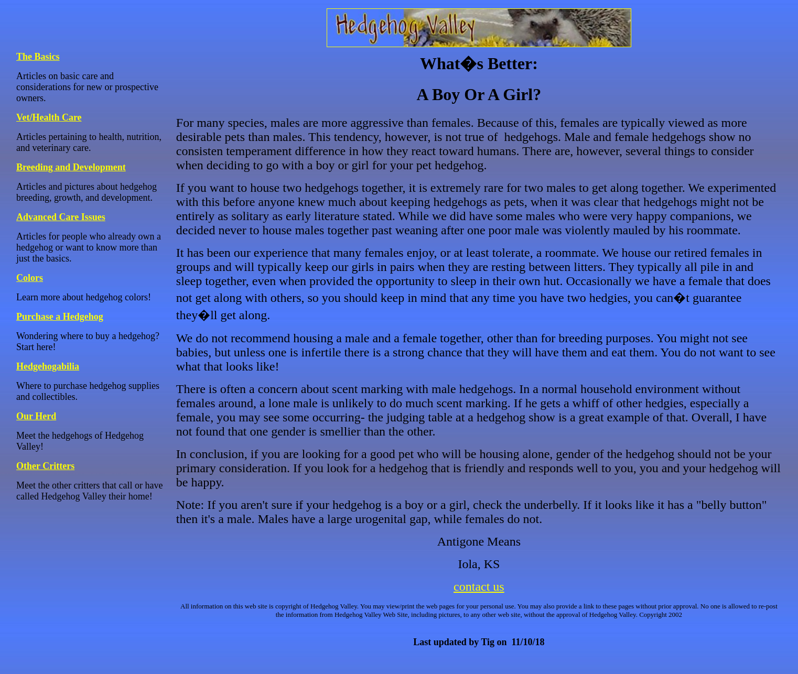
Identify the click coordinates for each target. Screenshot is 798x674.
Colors (29, 278)
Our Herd (36, 416)
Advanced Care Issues (60, 217)
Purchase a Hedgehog (59, 316)
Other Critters (45, 466)
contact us (479, 586)
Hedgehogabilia (47, 366)
